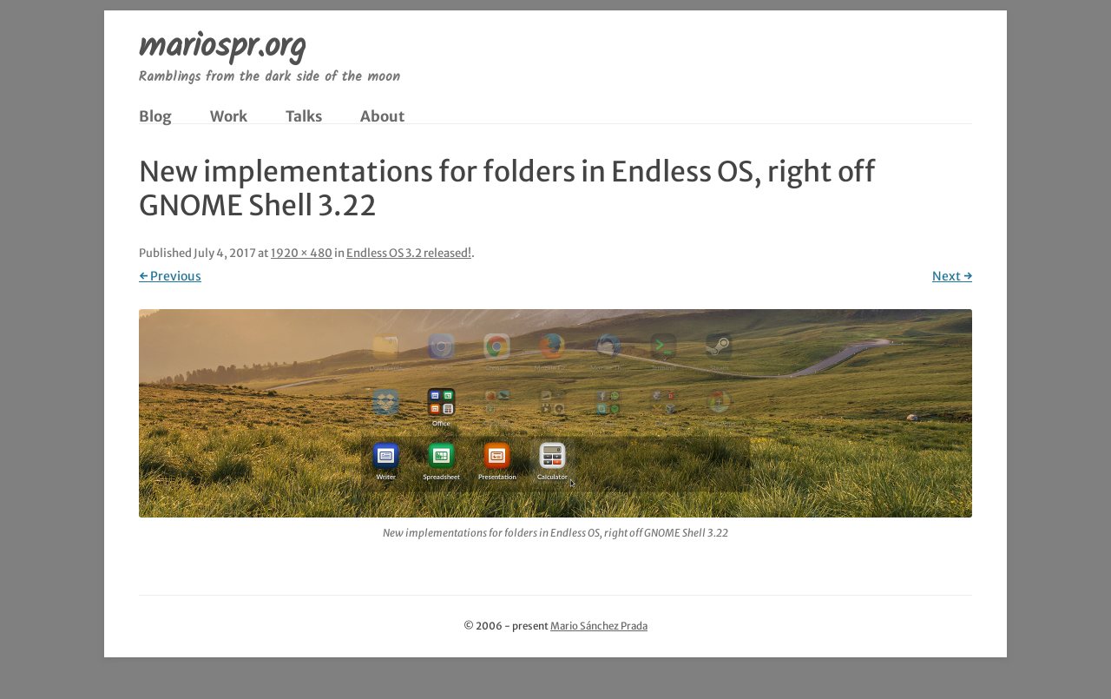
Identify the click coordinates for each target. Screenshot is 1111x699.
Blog (155, 116)
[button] (555, 413)
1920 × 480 (301, 253)
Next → (952, 276)
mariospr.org (222, 48)
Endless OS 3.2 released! (408, 253)
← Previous (170, 276)
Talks (304, 116)
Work (228, 116)
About (382, 116)
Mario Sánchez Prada (599, 626)
